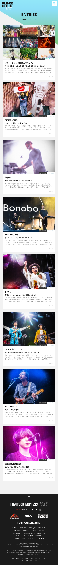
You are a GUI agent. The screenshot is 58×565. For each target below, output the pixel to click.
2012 (45, 558)
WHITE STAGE (23, 528)
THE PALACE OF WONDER (29, 533)
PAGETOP (29, 496)
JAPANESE (19, 510)
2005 (13, 558)
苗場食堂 (26, 530)
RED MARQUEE (32, 528)
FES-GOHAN (31, 538)
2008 (27, 558)
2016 (36, 560)
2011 (40, 558)
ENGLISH (25, 510)
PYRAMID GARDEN (17, 533)
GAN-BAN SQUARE (28, 536)
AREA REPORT (41, 538)
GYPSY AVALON (17, 530)
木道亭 (34, 530)
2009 (31, 558)
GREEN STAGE (15, 528)
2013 (22, 560)
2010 (36, 558)
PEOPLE (22, 538)
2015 (31, 560)
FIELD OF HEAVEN (42, 528)
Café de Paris (41, 530)
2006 (17, 558)
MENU (54, 3)
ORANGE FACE (19, 536)
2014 (27, 560)
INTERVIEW (16, 538)
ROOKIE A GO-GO (41, 533)
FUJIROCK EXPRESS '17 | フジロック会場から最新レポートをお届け (7, 6)
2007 (22, 558)
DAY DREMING (38, 536)
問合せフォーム (31, 552)
